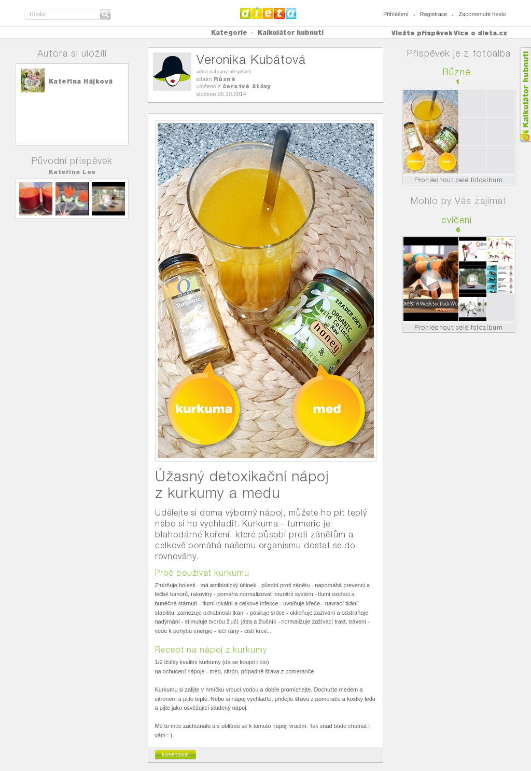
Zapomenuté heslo (482, 14)
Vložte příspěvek (422, 33)
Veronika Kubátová (251, 59)
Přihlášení (396, 14)
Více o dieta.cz (480, 33)
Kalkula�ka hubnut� (525, 94)
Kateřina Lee (72, 171)
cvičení (456, 219)
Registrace (434, 14)
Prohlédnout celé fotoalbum (458, 180)
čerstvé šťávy (246, 86)
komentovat (175, 755)
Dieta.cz (268, 13)
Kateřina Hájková (81, 81)
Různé (225, 79)
